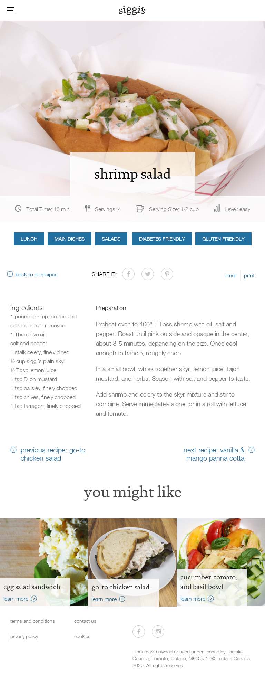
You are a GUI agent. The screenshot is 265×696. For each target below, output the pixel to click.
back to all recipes (37, 274)
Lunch (29, 239)
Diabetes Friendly (162, 239)
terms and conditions (32, 621)
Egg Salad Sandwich (31, 586)
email (231, 275)
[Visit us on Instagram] (158, 631)
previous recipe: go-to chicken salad (53, 453)
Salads (111, 239)
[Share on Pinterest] (167, 274)
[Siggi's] (133, 10)
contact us (85, 621)
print (249, 275)
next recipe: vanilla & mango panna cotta (214, 453)
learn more (15, 598)
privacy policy (24, 636)
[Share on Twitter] (147, 274)
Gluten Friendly (223, 239)
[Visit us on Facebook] (138, 631)
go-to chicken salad (120, 587)
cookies (82, 636)
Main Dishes (70, 239)
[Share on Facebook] (128, 274)
